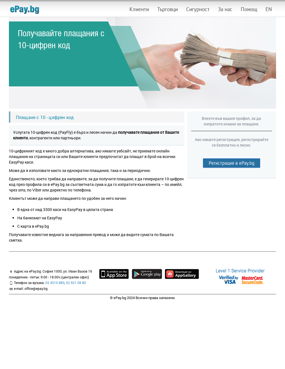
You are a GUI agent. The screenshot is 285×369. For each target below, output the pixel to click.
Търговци (167, 9)
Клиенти (139, 9)
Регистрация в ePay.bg (231, 163)
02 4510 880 (55, 282)
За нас (225, 9)
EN (269, 9)
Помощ (249, 9)
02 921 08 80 (76, 282)
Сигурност (198, 9)
